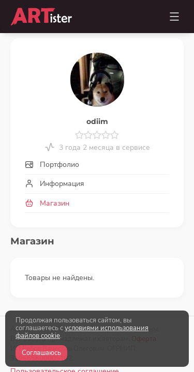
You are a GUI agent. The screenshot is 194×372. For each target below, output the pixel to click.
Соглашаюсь (41, 353)
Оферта (143, 285)
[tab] (97, 165)
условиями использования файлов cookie (82, 331)
